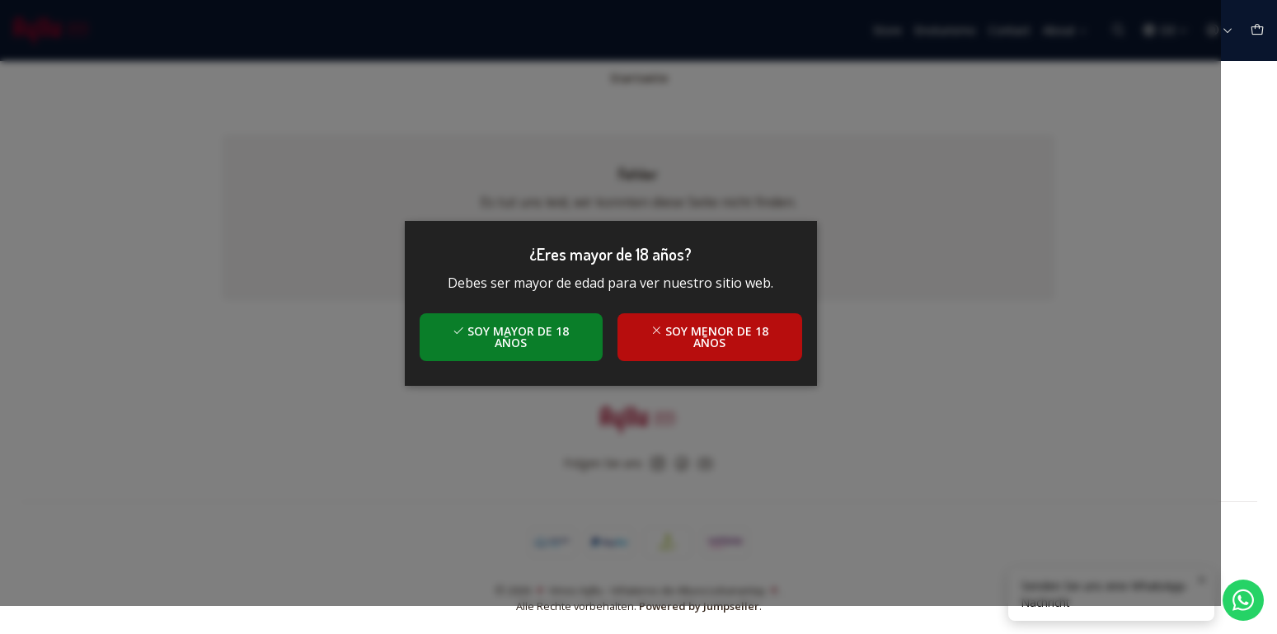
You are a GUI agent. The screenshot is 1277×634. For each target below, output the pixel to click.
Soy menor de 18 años (737, 350)
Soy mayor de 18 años (539, 350)
